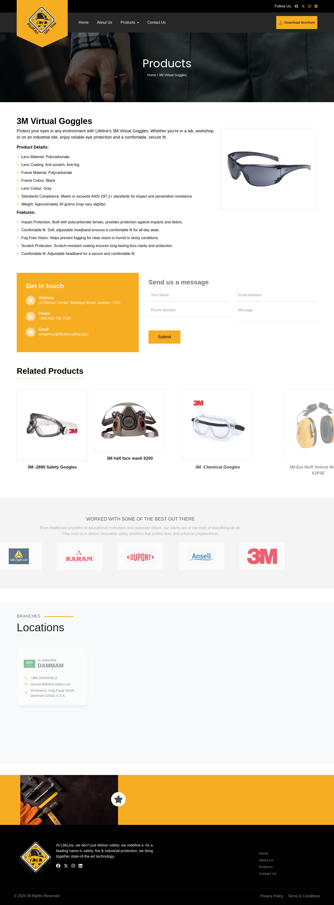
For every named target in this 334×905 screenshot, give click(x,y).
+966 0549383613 (44, 678)
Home (84, 22)
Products (128, 22)
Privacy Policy (271, 896)
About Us (104, 22)
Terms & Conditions (304, 896)
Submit (164, 337)
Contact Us (156, 22)
